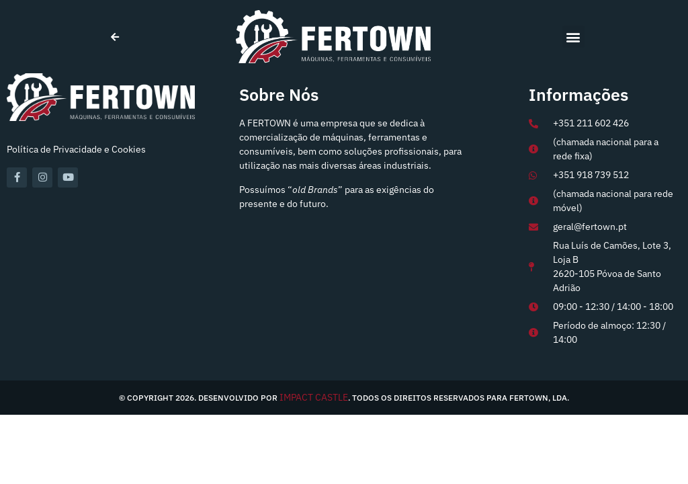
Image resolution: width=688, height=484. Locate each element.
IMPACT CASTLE (314, 397)
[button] (573, 37)
